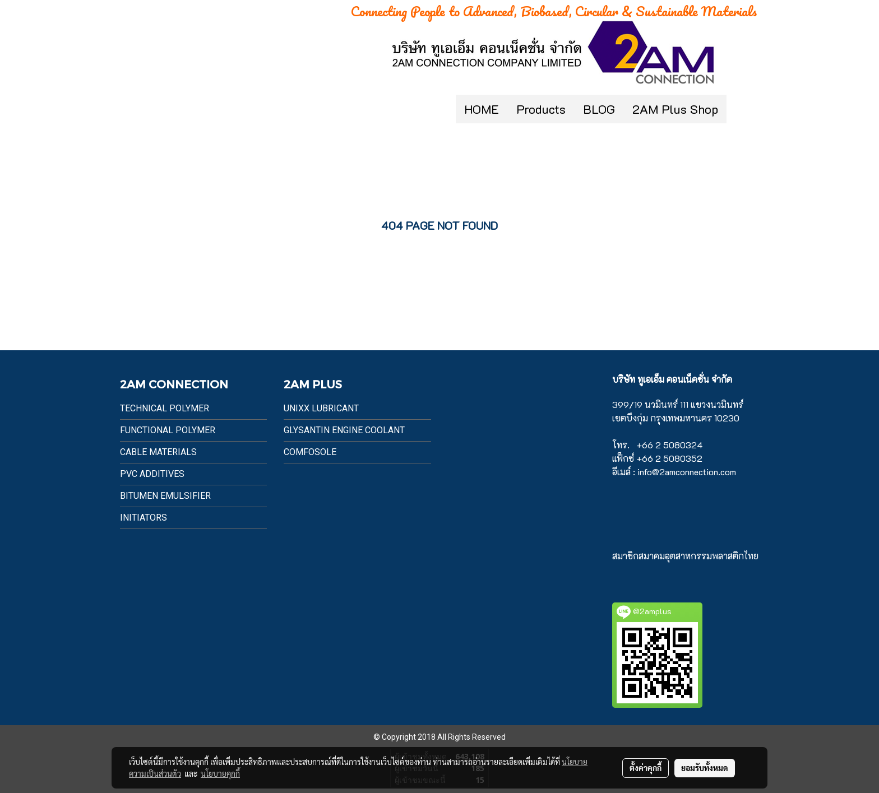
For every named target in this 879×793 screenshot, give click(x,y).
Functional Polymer (167, 430)
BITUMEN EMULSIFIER (165, 495)
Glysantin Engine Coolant (344, 430)
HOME (481, 109)
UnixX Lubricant (321, 408)
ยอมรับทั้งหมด (704, 768)
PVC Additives (152, 474)
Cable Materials (158, 452)
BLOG (599, 109)
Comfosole (310, 452)
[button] (743, 109)
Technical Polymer (164, 408)
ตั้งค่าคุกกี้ (645, 768)
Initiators (143, 517)
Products (541, 109)
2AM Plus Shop (675, 109)
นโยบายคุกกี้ (220, 773)
